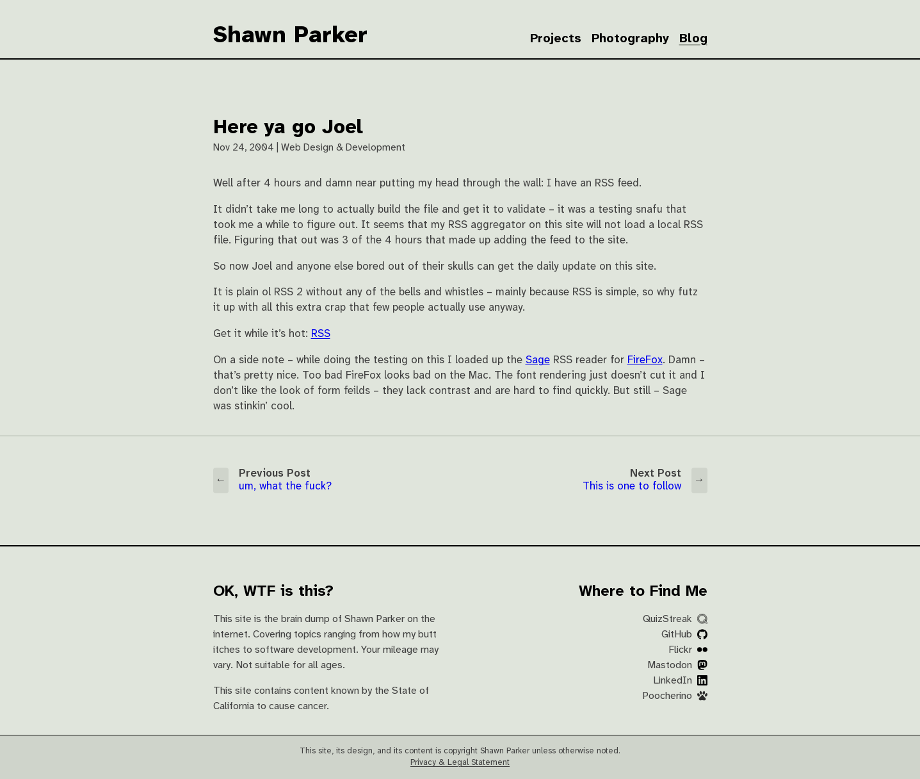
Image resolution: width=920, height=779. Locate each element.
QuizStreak (675, 619)
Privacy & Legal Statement (460, 762)
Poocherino (674, 696)
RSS (320, 334)
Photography (630, 38)
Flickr (687, 649)
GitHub (684, 634)
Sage (538, 360)
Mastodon (677, 665)
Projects (555, 38)
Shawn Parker (290, 36)
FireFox (645, 360)
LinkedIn (680, 680)
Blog (693, 38)
